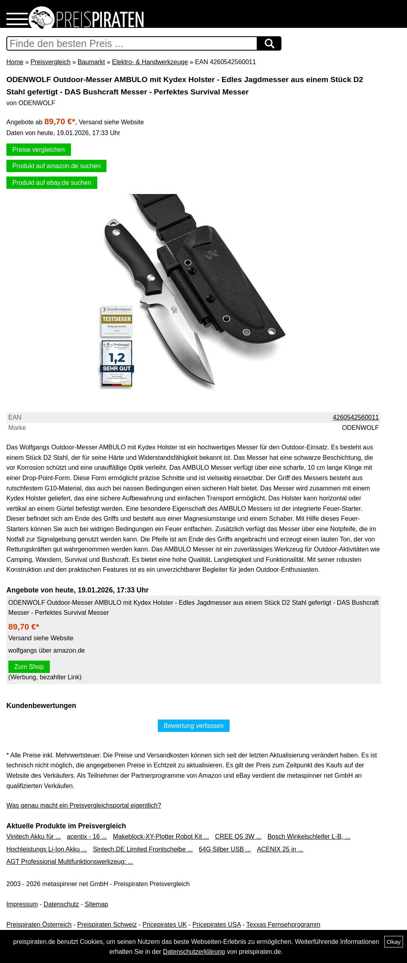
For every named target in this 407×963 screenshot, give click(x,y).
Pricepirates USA (217, 924)
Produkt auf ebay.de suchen (51, 182)
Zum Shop (29, 666)
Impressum (22, 904)
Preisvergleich (50, 62)
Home (15, 62)
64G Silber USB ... (225, 849)
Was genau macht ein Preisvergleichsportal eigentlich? (83, 805)
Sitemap (96, 904)
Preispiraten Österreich (39, 924)
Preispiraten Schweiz (107, 924)
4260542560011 (356, 417)
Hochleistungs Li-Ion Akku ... (46, 849)
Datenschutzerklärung (194, 951)
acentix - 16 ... (87, 836)
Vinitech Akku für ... (33, 836)
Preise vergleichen (38, 149)
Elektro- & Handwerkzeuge (150, 62)
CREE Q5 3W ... (238, 836)
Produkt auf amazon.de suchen (56, 166)
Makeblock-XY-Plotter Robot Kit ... (161, 836)
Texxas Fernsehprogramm (283, 924)
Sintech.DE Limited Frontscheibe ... (143, 849)
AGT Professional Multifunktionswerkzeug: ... (69, 861)
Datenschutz (61, 904)
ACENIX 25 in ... (280, 849)
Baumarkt (91, 62)
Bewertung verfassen (194, 725)
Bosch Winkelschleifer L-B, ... (308, 836)
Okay (394, 941)
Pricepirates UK (164, 924)
